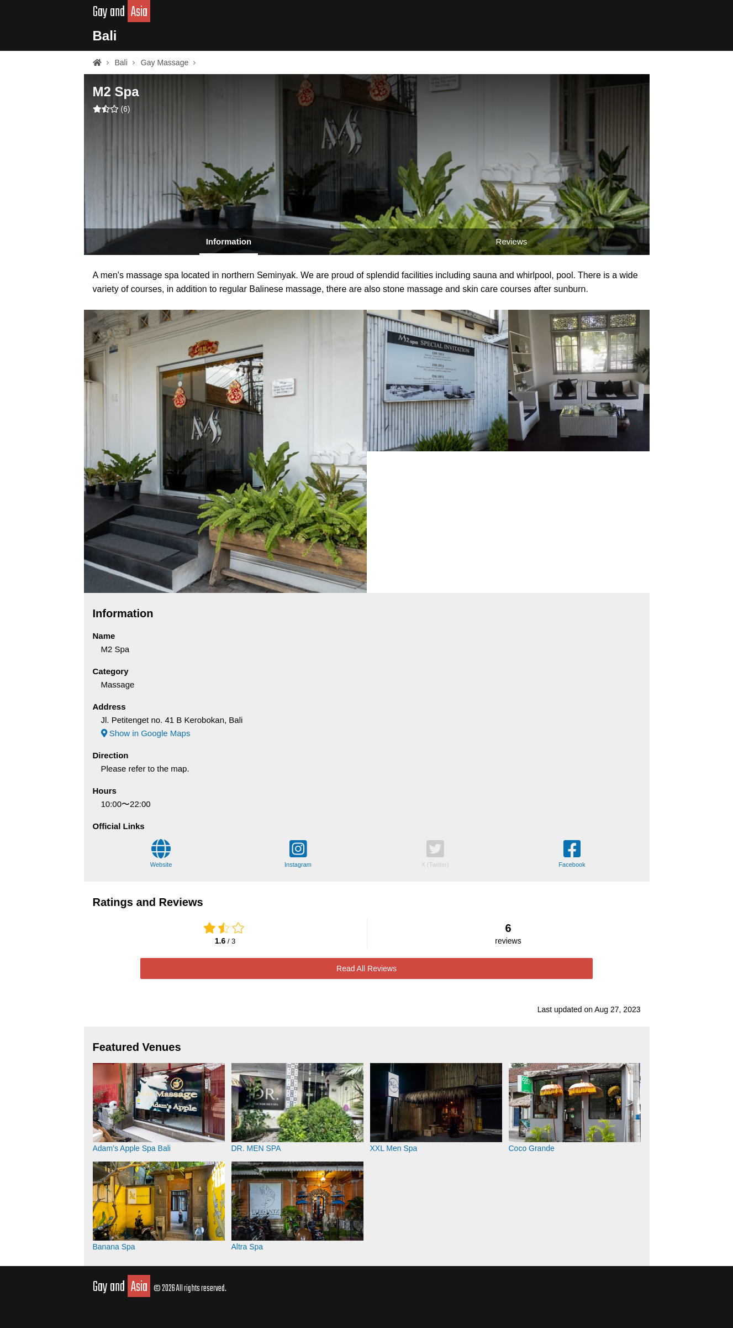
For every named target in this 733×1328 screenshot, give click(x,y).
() (111, 109)
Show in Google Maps (146, 733)
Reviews (512, 241)
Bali (105, 35)
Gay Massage (164, 62)
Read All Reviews (366, 968)
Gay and (122, 12)
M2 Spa (116, 91)
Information (229, 241)
